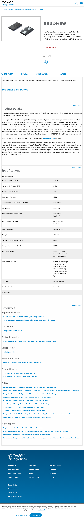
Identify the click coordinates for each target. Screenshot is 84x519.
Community (53, 473)
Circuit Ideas (13, 477)
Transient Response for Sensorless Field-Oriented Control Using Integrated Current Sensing (35, 431)
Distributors (34, 477)
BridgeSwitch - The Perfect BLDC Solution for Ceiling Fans (23, 407)
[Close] (81, 506)
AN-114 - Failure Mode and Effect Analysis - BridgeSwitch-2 (23, 317)
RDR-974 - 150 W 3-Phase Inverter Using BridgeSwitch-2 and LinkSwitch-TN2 (29, 341)
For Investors (55, 466)
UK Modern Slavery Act (15, 496)
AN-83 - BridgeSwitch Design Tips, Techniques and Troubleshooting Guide (29, 320)
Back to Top (77, 305)
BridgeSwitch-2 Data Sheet (12, 331)
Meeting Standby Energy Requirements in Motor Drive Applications (26, 435)
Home (5, 10)
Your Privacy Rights (21, 515)
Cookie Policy (12, 489)
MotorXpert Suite (48, 138)
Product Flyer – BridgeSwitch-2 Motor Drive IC (19, 373)
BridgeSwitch (19, 10)
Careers (52, 469)
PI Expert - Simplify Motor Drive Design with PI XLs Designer (24, 411)
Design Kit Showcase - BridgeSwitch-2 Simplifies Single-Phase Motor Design (30, 394)
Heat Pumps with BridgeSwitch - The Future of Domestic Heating (26, 404)
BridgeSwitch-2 (30, 10)
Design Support (14, 473)
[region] (42, 511)
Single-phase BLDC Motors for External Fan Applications (23, 428)
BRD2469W (40, 10)
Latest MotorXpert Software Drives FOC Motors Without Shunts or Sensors (29, 387)
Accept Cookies (35, 515)
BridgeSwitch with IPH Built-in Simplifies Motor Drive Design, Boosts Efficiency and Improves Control (38, 414)
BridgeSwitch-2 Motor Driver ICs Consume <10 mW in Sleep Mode (25, 400)
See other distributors (14, 90)
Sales (31, 473)
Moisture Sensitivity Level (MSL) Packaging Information (22, 363)
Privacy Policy (12, 485)
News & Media (34, 469)
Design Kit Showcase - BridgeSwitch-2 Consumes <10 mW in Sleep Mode (28, 397)
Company (32, 466)
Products (11, 10)
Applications (13, 469)
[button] (21, 29)
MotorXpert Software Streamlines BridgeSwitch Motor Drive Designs (27, 417)
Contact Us (54, 477)
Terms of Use (12, 493)
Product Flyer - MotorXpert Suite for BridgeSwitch (20, 376)
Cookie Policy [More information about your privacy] (42, 510)
